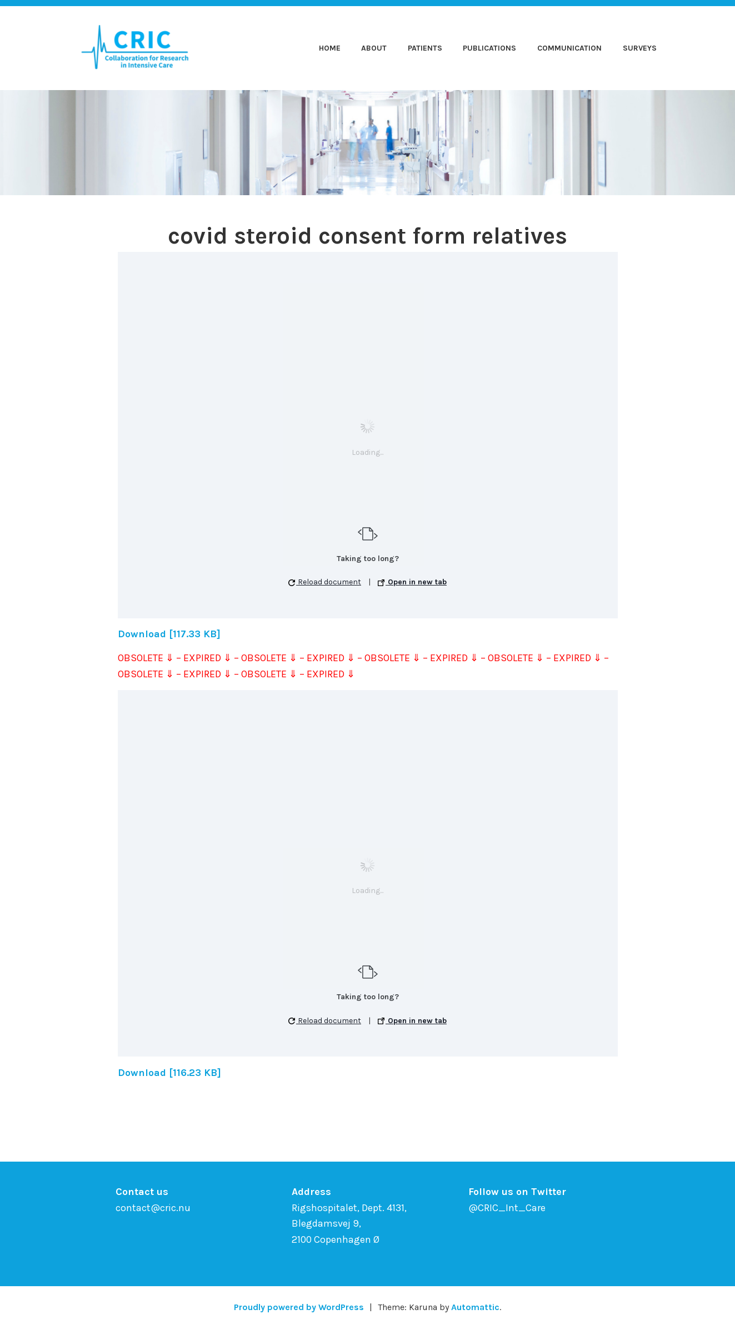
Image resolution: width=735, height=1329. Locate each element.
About (374, 48)
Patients (425, 48)
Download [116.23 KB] (169, 1073)
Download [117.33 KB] (169, 634)
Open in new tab (412, 582)
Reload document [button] (324, 582)
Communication (569, 48)
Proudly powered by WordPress (299, 1307)
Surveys (640, 48)
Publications (489, 48)
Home (330, 48)
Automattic (475, 1307)
